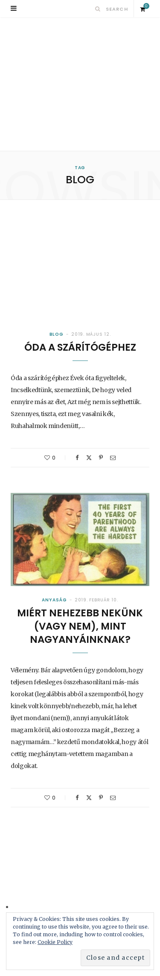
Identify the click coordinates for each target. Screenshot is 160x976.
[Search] (98, 9)
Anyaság (54, 600)
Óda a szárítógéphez (80, 347)
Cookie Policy (55, 942)
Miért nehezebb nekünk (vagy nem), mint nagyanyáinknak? (80, 626)
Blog (56, 334)
